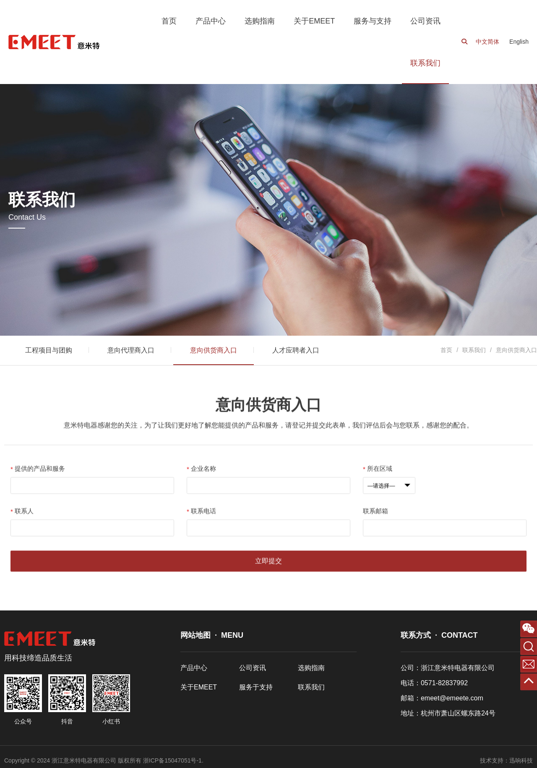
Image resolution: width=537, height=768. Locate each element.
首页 (446, 350)
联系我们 (474, 350)
